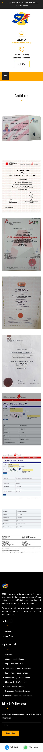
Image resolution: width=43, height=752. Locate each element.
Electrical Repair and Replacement (18, 696)
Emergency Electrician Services (17, 691)
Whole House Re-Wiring (14, 659)
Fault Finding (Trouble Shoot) (16, 673)
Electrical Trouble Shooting (15, 682)
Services (8, 655)
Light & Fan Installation (14, 664)
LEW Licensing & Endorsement (17, 677)
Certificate (9, 636)
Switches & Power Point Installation (19, 668)
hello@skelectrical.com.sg (21, 43)
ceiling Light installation (14, 686)
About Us (8, 632)
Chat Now (30, 747)
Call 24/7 (11, 747)
